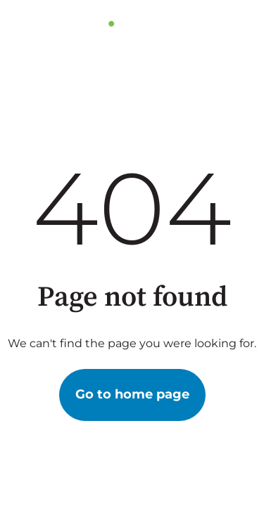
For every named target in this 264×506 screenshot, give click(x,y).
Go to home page (132, 394)
